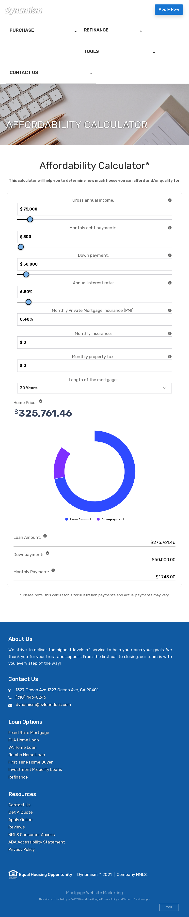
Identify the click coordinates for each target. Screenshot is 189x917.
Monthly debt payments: (93, 227)
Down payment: (93, 255)
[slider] (30, 219)
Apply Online (20, 819)
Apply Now (169, 9)
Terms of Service (133, 899)
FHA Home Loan (23, 739)
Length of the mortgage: (93, 379)
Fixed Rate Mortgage (28, 732)
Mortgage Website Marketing (94, 892)
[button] (43, 30)
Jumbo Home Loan (26, 754)
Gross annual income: (93, 200)
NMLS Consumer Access (31, 834)
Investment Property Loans (35, 769)
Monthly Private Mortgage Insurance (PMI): (93, 310)
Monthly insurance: (93, 333)
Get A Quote (20, 812)
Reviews (16, 827)
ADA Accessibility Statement (36, 842)
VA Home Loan (22, 747)
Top (169, 907)
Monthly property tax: (93, 356)
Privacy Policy (21, 849)
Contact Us (19, 804)
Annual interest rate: (93, 282)
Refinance (18, 777)
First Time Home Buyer (30, 762)
